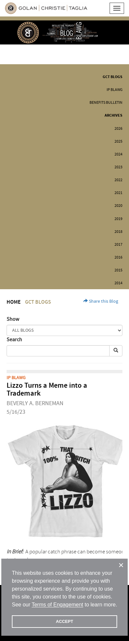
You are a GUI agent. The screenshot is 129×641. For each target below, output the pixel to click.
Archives (113, 115)
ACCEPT (64, 621)
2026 (118, 128)
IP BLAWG (114, 89)
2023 (118, 167)
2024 (118, 154)
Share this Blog (100, 301)
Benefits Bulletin (106, 102)
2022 (118, 180)
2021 (118, 192)
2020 (118, 205)
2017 (118, 244)
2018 (118, 231)
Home (14, 302)
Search (14, 339)
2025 (118, 141)
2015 (118, 270)
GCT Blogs (112, 77)
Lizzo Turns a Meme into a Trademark (47, 389)
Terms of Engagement (57, 604)
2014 (118, 283)
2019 (118, 218)
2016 (118, 257)
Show (13, 319)
